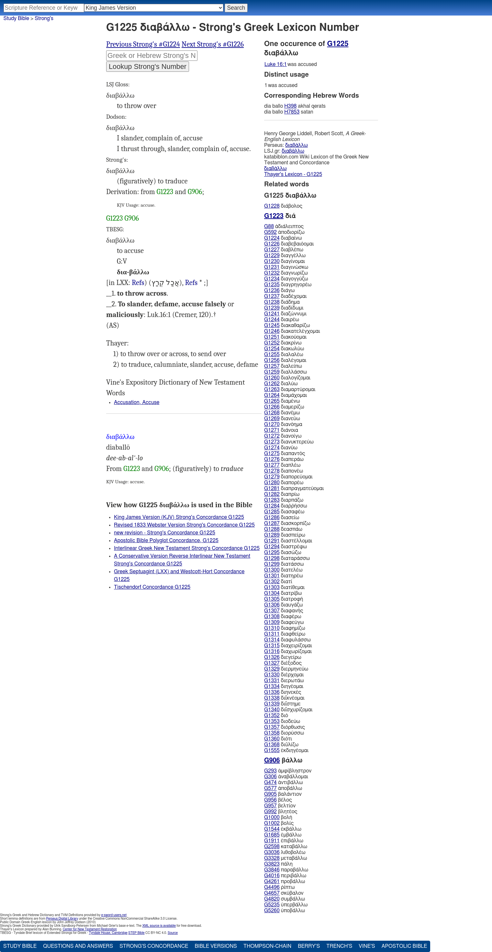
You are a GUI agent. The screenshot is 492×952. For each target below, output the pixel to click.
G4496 (272, 887)
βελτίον (280, 805)
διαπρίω (281, 494)
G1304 (272, 593)
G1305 (272, 599)
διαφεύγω (284, 622)
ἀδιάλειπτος (284, 226)
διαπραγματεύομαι (294, 488)
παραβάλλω (286, 869)
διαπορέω (283, 482)
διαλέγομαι (285, 360)
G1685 (272, 834)
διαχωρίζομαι (288, 651)
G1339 (272, 703)
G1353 (272, 721)
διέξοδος (283, 663)
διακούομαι (285, 337)
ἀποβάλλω (283, 788)
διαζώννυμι (285, 313)
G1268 (272, 412)
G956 (270, 800)
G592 (270, 232)
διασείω (281, 517)
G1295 (272, 552)
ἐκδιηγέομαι (286, 750)
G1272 (272, 436)
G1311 (272, 634)
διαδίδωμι (284, 308)
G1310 (272, 628)
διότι (278, 738)
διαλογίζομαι (287, 377)
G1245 (272, 325)
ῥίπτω (279, 887)
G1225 (338, 43)
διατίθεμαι (284, 587)
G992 (270, 811)
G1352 (272, 715)
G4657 (272, 893)
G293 (270, 770)
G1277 (272, 465)
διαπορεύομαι (288, 476)
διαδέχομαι (285, 296)
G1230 (272, 261)
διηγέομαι (283, 686)
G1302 (272, 581)
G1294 (272, 546)
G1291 (272, 540)
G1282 (272, 494)
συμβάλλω (284, 899)
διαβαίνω (283, 238)
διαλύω (281, 383)
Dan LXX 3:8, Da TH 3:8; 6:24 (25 (138, 283)
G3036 (272, 852)
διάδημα (282, 302)
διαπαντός (284, 453)
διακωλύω (284, 348)
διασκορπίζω (287, 523)
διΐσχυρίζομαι (288, 709)
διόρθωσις (284, 727)
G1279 (272, 476)
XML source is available (159, 925)
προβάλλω (284, 881)
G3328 (272, 858)
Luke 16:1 (275, 64)
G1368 (272, 744)
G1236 (272, 290)
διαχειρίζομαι (288, 645)
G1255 (272, 354)
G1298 (272, 558)
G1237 (272, 296)
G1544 (272, 829)
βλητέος (280, 811)
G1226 (272, 243)
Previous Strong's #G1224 (143, 44)
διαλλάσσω (285, 372)
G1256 (272, 360)
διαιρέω (281, 319)
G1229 (272, 255)
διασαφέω (284, 511)
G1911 (272, 840)
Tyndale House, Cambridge (108, 933)
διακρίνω (283, 342)
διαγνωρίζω (286, 273)
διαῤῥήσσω (285, 506)
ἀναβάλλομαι (286, 776)
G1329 (272, 669)
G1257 (272, 366)
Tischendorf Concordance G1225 (152, 587)
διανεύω (282, 418)
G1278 (272, 471)
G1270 (272, 424)
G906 (195, 192)
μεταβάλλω (285, 858)
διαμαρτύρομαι (290, 389)
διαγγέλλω (285, 255)
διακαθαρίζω (287, 325)
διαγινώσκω (286, 267)
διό (276, 715)
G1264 (272, 395)
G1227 (272, 249)
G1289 (272, 535)
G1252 (272, 342)
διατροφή (283, 599)
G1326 (272, 657)
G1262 (272, 383)
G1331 (272, 680)
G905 (270, 794)
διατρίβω (283, 593)
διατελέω (283, 570)
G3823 (272, 864)
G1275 (272, 453)
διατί (278, 581)
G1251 (272, 337)
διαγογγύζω (286, 278)
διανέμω (282, 412)
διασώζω (282, 552)
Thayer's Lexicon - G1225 (293, 174)
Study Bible (16, 18)
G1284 (272, 506)
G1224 (272, 238)
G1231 (272, 267)
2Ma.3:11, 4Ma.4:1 (191, 283)
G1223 (165, 192)
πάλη (278, 864)
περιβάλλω (285, 875)
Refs (138, 283)
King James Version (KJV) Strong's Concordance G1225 (179, 517)
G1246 (272, 331)
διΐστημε (282, 703)
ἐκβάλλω (282, 829)
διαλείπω (283, 366)
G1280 (272, 482)
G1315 (272, 645)
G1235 (272, 284)
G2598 (272, 846)
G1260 (272, 377)
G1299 (272, 564)
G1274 (272, 447)
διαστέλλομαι (288, 540)
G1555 (272, 750)
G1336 (272, 692)
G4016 (272, 875)
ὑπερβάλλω (286, 904)
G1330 (272, 674)
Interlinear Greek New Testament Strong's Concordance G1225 (187, 548)
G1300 (272, 570)
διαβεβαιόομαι (289, 243)
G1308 (272, 616)
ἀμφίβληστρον (287, 770)
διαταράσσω (287, 558)
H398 (290, 106)
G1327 (272, 663)
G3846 (272, 869)
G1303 (272, 587)
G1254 (272, 348)
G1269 (272, 418)
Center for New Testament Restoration (90, 929)
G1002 (272, 823)
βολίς (279, 823)
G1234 (272, 278)
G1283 (272, 500)
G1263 (272, 389)
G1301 (272, 575)
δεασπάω (283, 529)
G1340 (272, 709)
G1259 (272, 372)
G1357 (272, 727)
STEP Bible (136, 933)
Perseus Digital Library (62, 918)
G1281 (272, 488)
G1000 (272, 817)
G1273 (272, 441)
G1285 (272, 511)
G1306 (272, 604)
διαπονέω (283, 471)
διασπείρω (284, 535)
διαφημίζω (284, 628)
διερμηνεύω (286, 669)
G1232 (272, 273)
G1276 (272, 459)
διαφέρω (282, 616)
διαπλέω (282, 465)
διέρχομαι (284, 674)
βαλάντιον (283, 794)
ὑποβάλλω (284, 910)
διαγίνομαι (284, 261)
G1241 (272, 313)
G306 (270, 776)
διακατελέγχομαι (292, 331)
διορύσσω (284, 733)
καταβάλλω (285, 846)
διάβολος (283, 206)
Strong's (44, 18)
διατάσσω (284, 564)
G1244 (272, 319)
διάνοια (281, 430)
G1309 (272, 622)
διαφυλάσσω (287, 639)
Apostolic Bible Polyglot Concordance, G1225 (166, 540)
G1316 (272, 651)
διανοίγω (283, 436)
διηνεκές (282, 692)
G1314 (272, 639)
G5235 (272, 904)
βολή (278, 817)
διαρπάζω (283, 500)
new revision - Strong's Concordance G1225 (164, 532)
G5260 (272, 910)
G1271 (272, 430)
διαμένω (282, 401)
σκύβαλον (284, 893)
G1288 (272, 529)
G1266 (272, 407)
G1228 (272, 206)
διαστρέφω (285, 546)
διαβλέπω (283, 249)
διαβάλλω (296, 145)
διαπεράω (284, 459)
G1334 (272, 686)
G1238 (272, 302)
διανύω (280, 447)
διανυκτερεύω (289, 441)
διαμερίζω (284, 407)
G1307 (272, 610)
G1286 (272, 517)
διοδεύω (282, 721)
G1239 (272, 308)
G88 (269, 226)
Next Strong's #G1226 (213, 44)
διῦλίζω (281, 744)
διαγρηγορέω (287, 284)
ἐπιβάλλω (283, 840)
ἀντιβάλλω (283, 782)
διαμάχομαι (285, 395)
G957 (270, 805)
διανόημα (283, 424)
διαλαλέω (283, 354)
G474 (270, 782)
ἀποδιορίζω (284, 232)
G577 (270, 788)
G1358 (272, 733)
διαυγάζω (283, 604)
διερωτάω (284, 680)
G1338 (272, 698)
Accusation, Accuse (136, 402)
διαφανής (283, 610)
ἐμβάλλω (283, 834)
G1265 (272, 401)
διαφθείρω (284, 634)
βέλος (278, 800)
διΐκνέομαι (284, 698)
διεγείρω (282, 657)
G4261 (272, 881)
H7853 (291, 112)
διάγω (279, 290)
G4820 (272, 899)
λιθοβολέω (285, 852)
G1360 (272, 738)
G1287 (272, 523)
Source (173, 933)
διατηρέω (283, 575)
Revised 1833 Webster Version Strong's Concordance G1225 (184, 525)
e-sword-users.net (114, 915)
